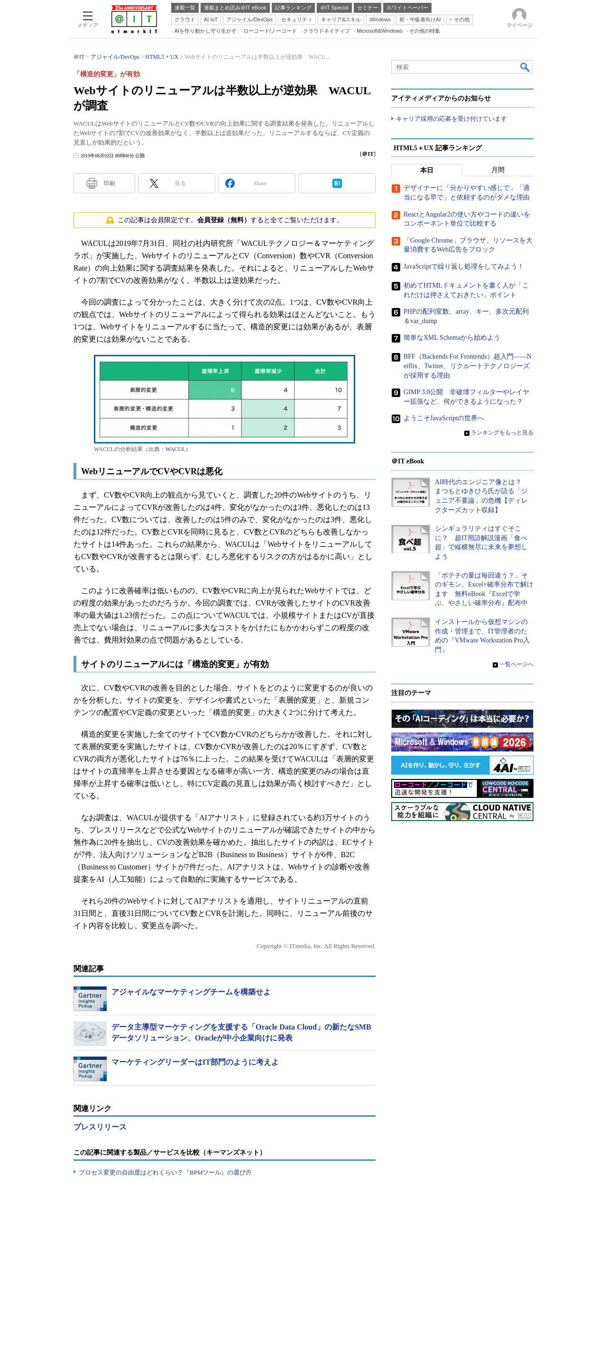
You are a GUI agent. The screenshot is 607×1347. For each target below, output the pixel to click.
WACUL (176, 449)
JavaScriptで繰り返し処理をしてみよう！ (464, 266)
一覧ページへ (516, 664)
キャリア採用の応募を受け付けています (451, 118)
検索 (525, 66)
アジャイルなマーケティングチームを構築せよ (191, 992)
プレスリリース (100, 1127)
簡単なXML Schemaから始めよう (452, 338)
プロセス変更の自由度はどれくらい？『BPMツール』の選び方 (165, 1172)
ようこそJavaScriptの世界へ (444, 418)
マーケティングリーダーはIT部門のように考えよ (195, 1062)
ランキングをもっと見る (502, 433)
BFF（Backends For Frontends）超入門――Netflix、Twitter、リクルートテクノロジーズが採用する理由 (468, 366)
